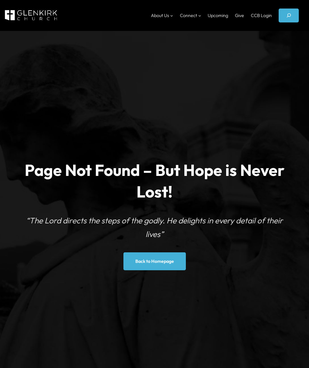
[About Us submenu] (171, 15)
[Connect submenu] (199, 15)
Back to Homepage (154, 261)
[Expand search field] (289, 15)
